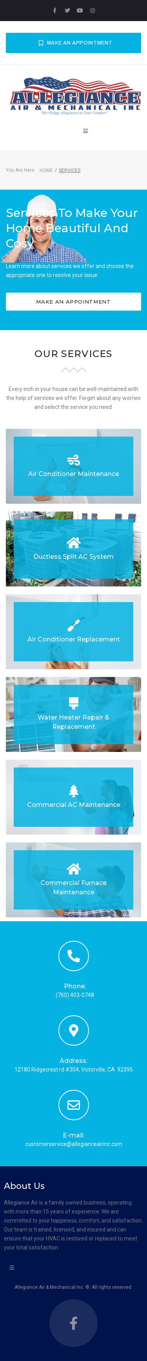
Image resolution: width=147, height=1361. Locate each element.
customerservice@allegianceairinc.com (73, 1144)
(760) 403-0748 (75, 995)
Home (46, 170)
